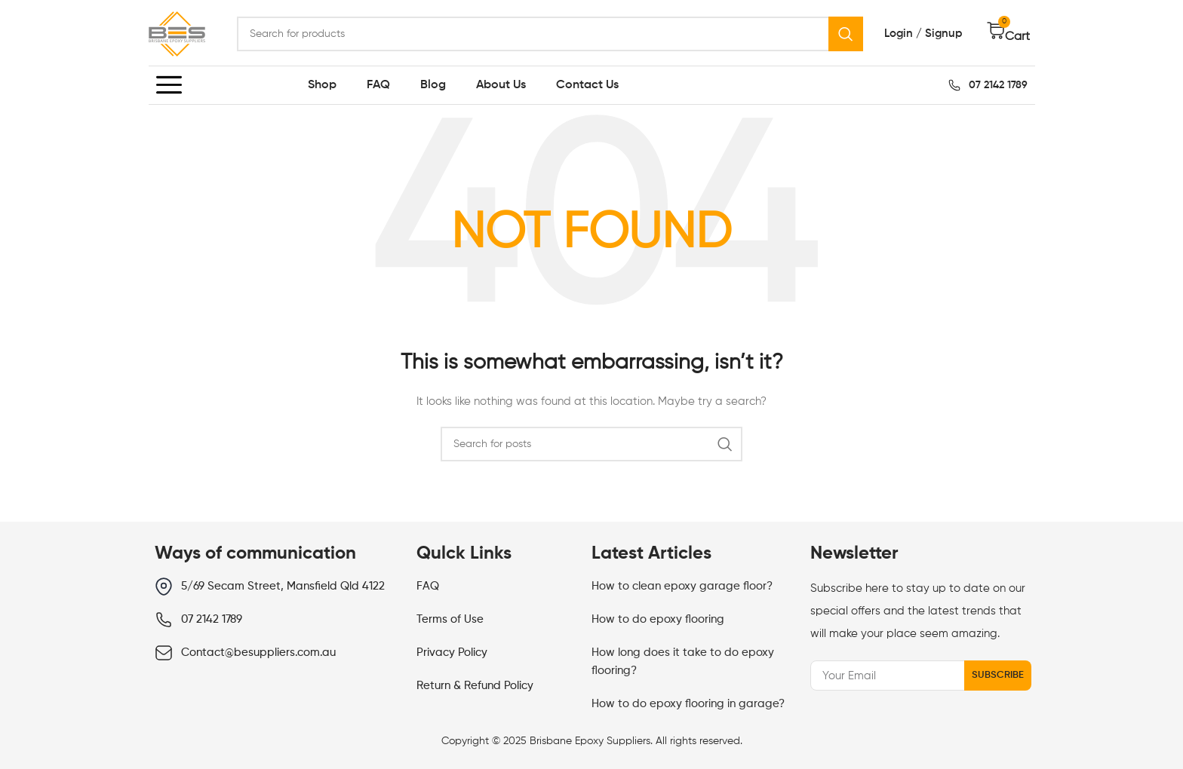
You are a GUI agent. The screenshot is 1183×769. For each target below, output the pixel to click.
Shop (322, 85)
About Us (501, 85)
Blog (433, 85)
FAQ (378, 85)
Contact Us (587, 85)
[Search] (550, 34)
